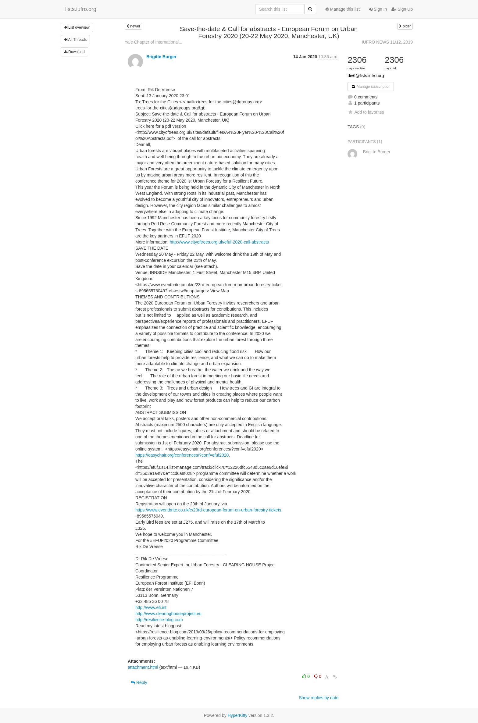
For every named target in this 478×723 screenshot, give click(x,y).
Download (74, 52)
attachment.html (143, 667)
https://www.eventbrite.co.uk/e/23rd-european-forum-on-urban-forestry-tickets (208, 510)
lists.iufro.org (80, 9)
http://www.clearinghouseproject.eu (168, 613)
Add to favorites (366, 112)
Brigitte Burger (161, 56)
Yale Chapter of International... (153, 42)
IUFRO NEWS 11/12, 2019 (387, 42)
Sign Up (402, 9)
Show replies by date (318, 697)
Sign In (378, 9)
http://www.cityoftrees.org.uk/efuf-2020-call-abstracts (219, 242)
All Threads (75, 39)
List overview (77, 27)
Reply (139, 682)
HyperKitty (238, 715)
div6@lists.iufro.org (366, 75)
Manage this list (342, 9)
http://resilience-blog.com (159, 619)
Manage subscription (371, 86)
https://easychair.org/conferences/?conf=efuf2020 (182, 455)
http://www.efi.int (150, 607)
